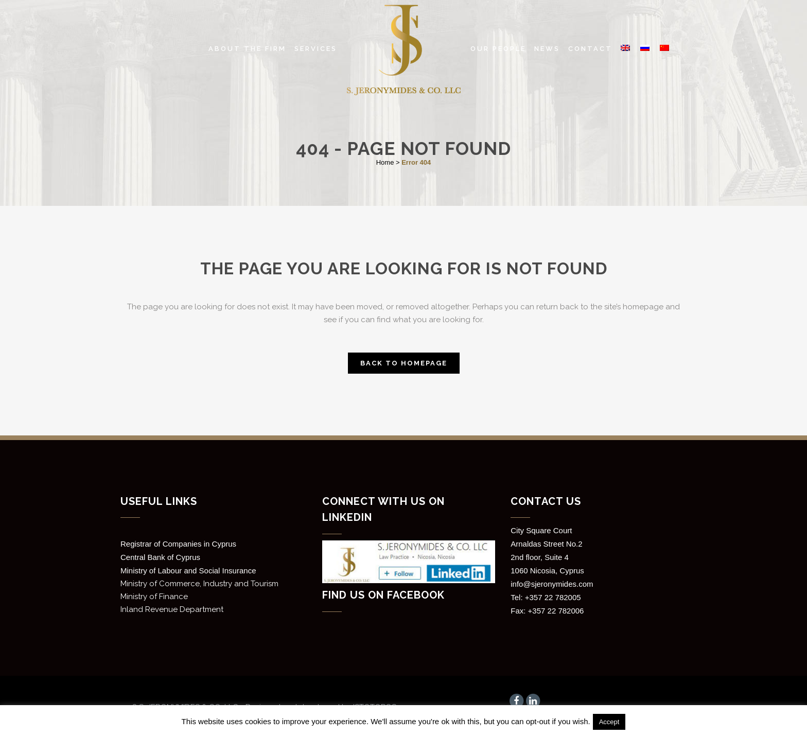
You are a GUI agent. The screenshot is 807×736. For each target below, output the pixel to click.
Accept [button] (609, 722)
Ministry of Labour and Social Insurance (188, 570)
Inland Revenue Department (171, 609)
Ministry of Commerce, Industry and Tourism (199, 583)
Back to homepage (403, 363)
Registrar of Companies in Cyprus (178, 543)
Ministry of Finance (154, 596)
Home (385, 162)
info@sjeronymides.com (552, 584)
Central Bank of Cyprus (160, 557)
